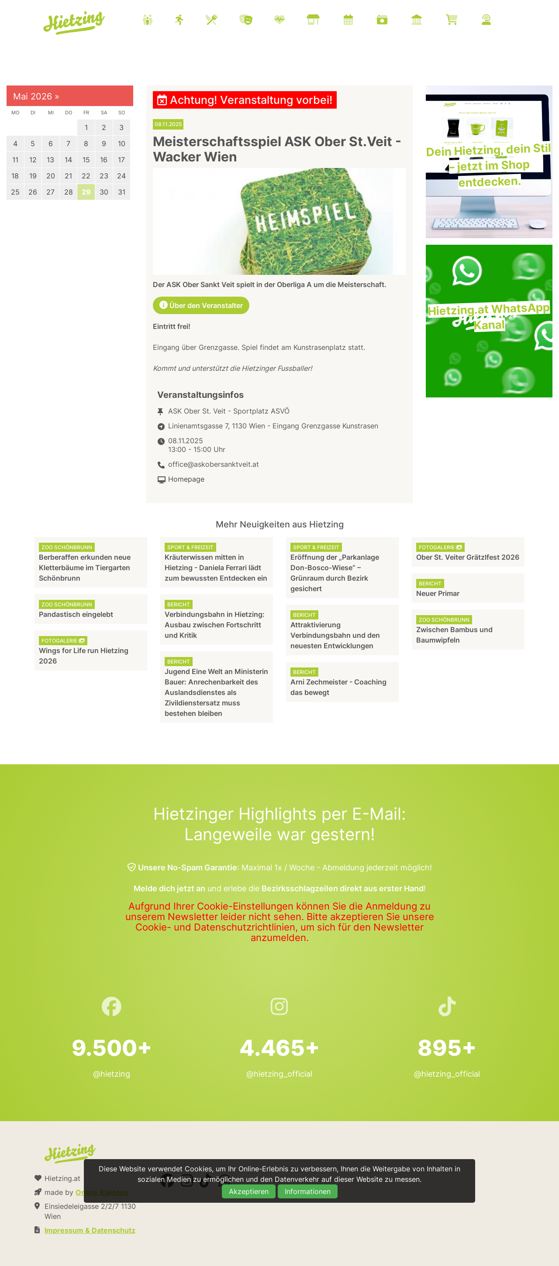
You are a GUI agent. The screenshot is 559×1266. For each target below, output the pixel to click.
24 (121, 175)
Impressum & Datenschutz (90, 1230)
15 (86, 159)
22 (86, 175)
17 (121, 159)
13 (50, 159)
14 (68, 159)
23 (104, 175)
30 (104, 192)
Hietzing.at (74, 23)
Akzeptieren (249, 1191)
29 (86, 192)
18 (15, 175)
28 (68, 192)
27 (50, 192)
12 (33, 159)
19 (33, 175)
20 (50, 175)
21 (68, 175)
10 (121, 143)
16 (103, 159)
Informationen (308, 1191)
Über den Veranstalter (201, 305)
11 (15, 159)
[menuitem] (327, 20)
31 (121, 192)
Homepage (186, 479)
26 (32, 192)
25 (15, 192)
